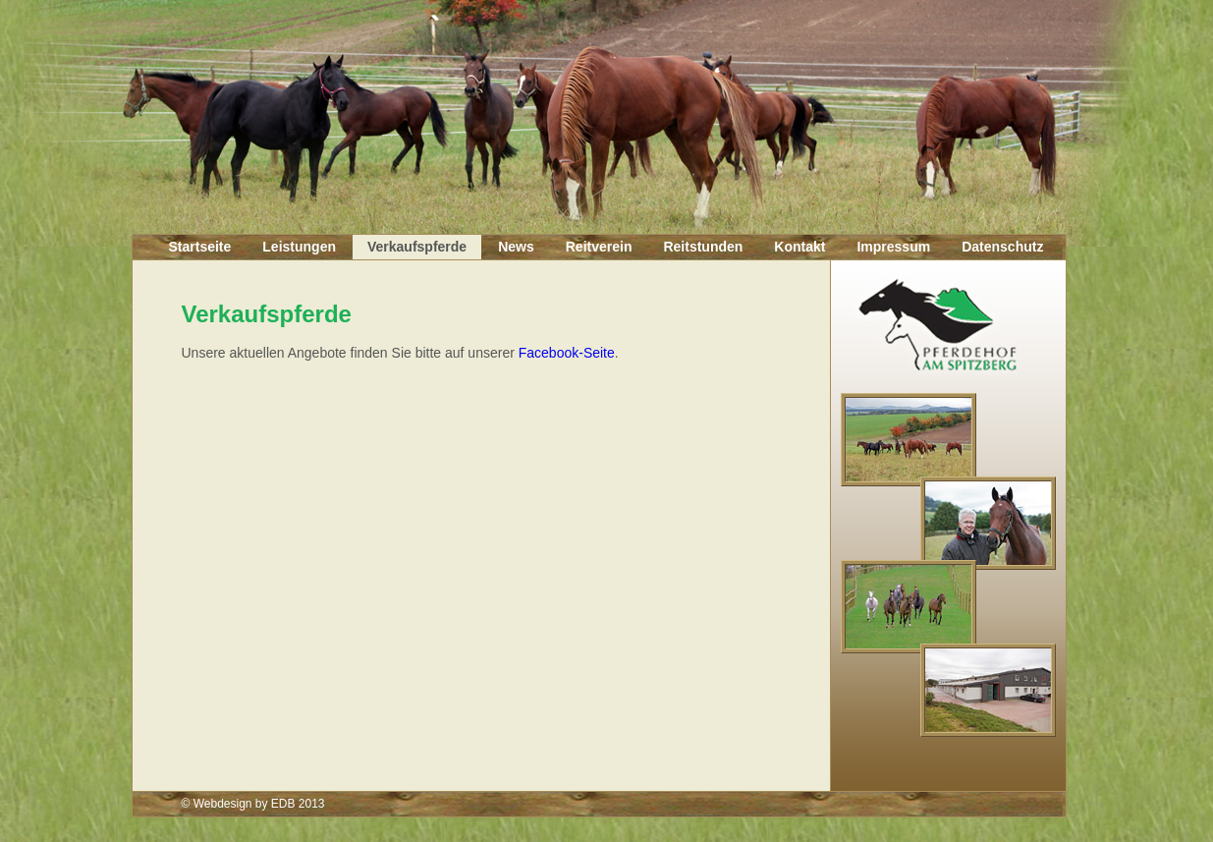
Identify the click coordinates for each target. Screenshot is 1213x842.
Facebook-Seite (567, 353)
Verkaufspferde (417, 246)
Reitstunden (703, 246)
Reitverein (599, 246)
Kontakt (799, 246)
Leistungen (299, 246)
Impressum (893, 246)
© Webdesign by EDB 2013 (253, 804)
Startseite (200, 246)
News (516, 246)
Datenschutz (1002, 246)
